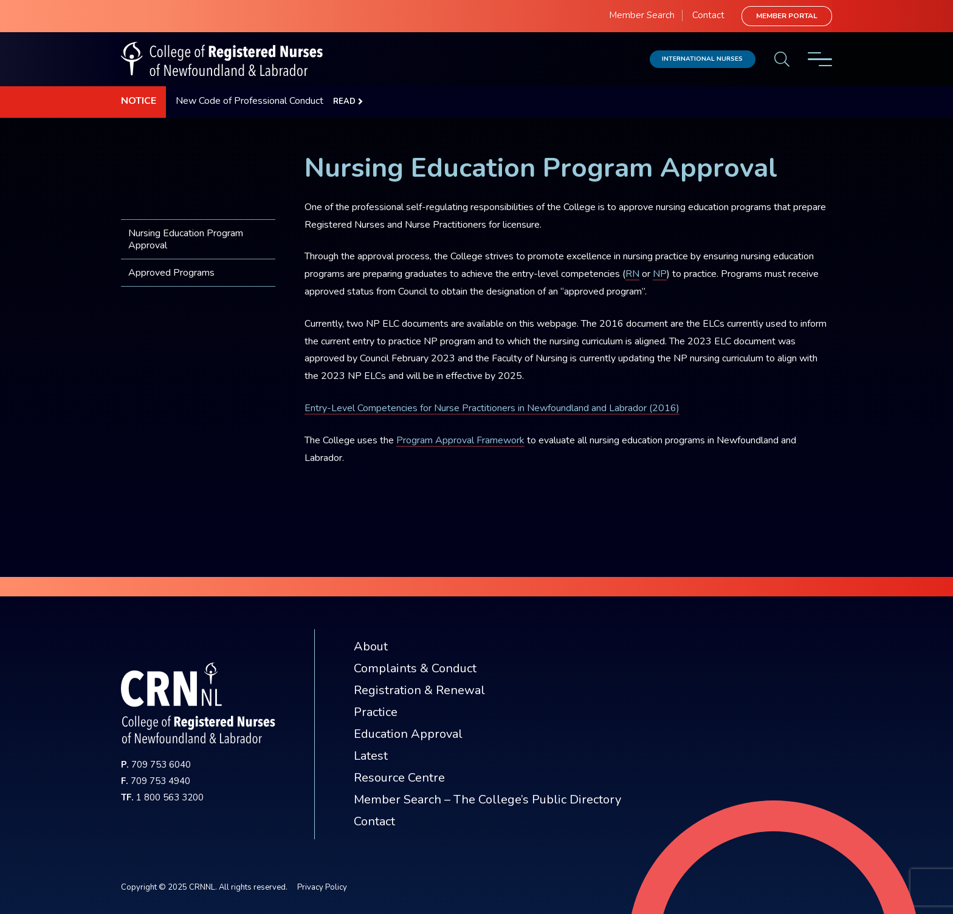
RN (632, 274)
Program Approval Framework (460, 440)
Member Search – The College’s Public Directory (487, 799)
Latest (371, 756)
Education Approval (408, 734)
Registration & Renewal (419, 690)
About (371, 646)
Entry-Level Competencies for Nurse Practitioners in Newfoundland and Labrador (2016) (491, 408)
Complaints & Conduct (415, 668)
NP (660, 274)
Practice (375, 712)
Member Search (642, 15)
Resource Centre (399, 777)
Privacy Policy (322, 887)
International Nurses (702, 58)
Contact (708, 15)
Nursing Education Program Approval (185, 239)
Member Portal (786, 16)
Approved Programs (171, 272)
